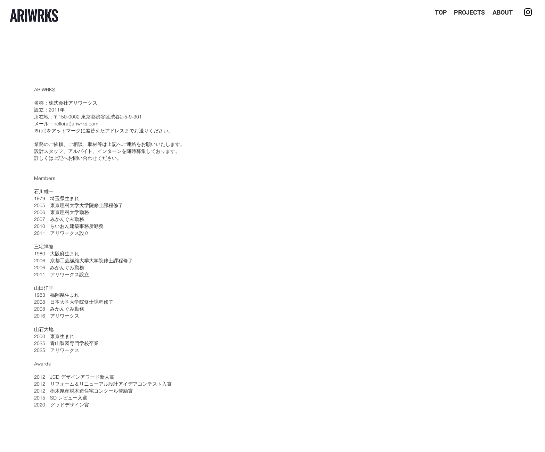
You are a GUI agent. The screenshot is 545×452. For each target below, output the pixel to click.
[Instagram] (528, 12)
